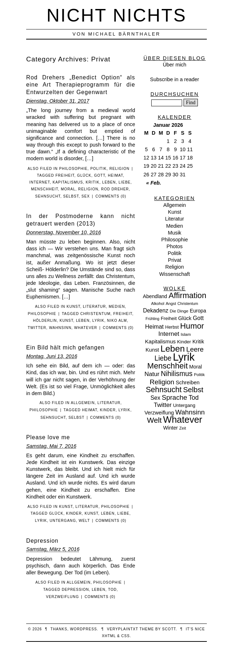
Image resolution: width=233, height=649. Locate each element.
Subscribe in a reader (174, 79)
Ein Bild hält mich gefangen (65, 347)
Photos (175, 246)
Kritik (92, 182)
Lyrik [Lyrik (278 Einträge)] (184, 357)
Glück (84, 175)
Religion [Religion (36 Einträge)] (161, 382)
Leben (109, 182)
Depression (42, 541)
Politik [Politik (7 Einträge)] (199, 374)
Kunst (73, 307)
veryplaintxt (122, 629)
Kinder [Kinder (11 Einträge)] (184, 341)
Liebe (125, 182)
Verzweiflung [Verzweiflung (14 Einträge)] (159, 413)
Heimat (115, 175)
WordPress (83, 629)
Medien (117, 307)
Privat (174, 260)
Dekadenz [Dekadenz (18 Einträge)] (155, 310)
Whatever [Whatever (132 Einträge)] (182, 419)
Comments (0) (110, 196)
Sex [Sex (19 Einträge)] (155, 398)
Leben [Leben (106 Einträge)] (173, 348)
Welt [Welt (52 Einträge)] (154, 420)
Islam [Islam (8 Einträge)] (186, 334)
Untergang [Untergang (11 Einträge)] (184, 405)
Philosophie (73, 169)
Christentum (95, 314)
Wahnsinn (60, 328)
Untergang (63, 521)
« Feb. (153, 183)
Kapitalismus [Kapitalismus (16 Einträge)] (160, 341)
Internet (39, 182)
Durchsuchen (175, 94)
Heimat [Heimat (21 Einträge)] (154, 326)
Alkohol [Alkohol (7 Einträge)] (157, 303)
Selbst (71, 196)
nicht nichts (117, 15)
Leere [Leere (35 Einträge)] (195, 349)
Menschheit (44, 189)
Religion (119, 169)
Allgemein (83, 403)
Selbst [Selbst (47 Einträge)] (193, 390)
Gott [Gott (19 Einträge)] (198, 318)
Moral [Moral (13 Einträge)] (195, 367)
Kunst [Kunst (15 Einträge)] (152, 350)
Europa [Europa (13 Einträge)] (198, 311)
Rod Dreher (115, 189)
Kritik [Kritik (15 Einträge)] (198, 341)
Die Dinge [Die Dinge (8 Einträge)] (179, 311)
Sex (85, 196)
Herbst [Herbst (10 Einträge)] (172, 327)
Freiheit (65, 175)
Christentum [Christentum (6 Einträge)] (187, 303)
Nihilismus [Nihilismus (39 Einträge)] (176, 373)
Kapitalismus (68, 182)
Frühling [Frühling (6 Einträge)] (153, 318)
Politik (98, 169)
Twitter (37, 328)
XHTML (109, 636)
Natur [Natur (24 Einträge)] (152, 374)
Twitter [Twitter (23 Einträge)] (163, 405)
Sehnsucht (48, 196)
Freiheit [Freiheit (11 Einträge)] (169, 318)
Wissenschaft (174, 274)
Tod (112, 590)
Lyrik (98, 321)
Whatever (85, 328)
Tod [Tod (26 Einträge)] (194, 397)
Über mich (174, 65)
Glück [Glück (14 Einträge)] (184, 318)
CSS (125, 636)
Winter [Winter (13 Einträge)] (170, 428)
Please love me (48, 437)
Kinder (108, 410)
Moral (68, 189)
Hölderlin (45, 321)
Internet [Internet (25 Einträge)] (168, 333)
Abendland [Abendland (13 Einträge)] (155, 296)
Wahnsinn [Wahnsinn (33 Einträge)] (190, 412)
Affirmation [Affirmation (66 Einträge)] (187, 295)
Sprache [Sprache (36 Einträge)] (174, 397)
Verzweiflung (62, 597)
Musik (174, 233)
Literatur (94, 307)
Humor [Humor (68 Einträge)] (192, 325)
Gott (99, 175)
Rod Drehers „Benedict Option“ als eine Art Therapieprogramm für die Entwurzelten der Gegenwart (80, 84)
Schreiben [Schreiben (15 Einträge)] (187, 382)
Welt (84, 521)
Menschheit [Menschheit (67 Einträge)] (167, 365)
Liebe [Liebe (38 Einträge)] (162, 358)
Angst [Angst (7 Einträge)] (171, 303)
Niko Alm (117, 321)
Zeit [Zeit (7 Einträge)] (182, 428)
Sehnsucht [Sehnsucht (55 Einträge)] (164, 389)
